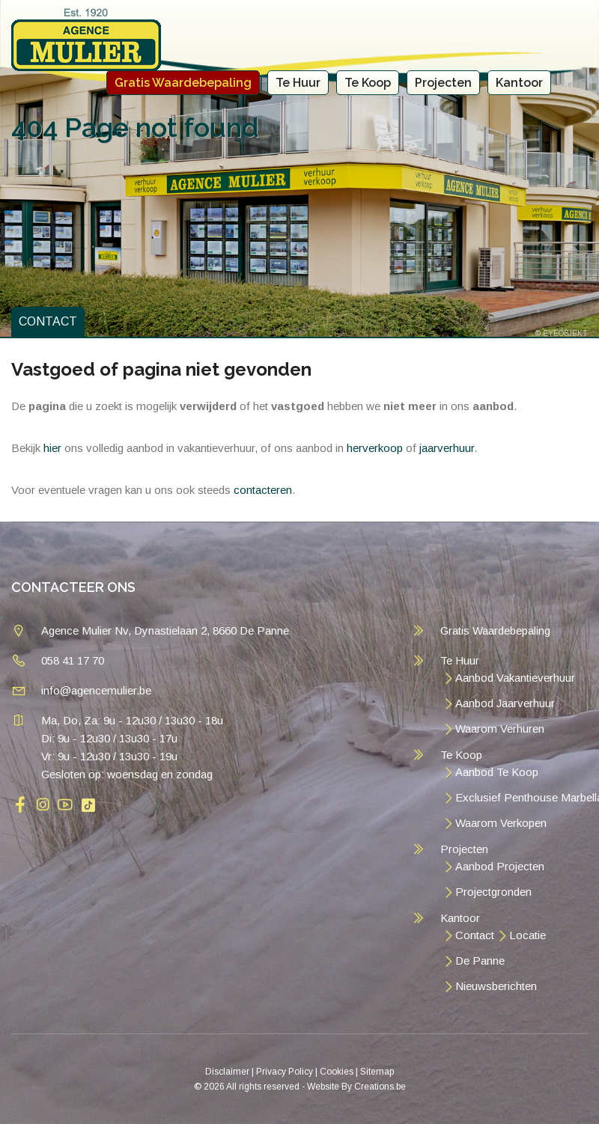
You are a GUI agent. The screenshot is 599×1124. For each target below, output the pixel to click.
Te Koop (367, 83)
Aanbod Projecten (499, 866)
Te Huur (298, 83)
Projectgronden (493, 891)
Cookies (336, 1071)
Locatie (527, 935)
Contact (474, 935)
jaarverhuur (446, 448)
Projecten (443, 83)
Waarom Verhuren (499, 728)
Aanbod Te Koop (496, 772)
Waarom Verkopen (501, 822)
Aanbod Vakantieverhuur (515, 677)
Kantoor (519, 83)
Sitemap (377, 1071)
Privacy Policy (284, 1071)
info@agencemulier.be (96, 690)
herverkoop (375, 448)
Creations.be (380, 1086)
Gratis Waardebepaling (183, 83)
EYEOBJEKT (565, 333)
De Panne (480, 960)
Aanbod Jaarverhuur (505, 703)
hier (52, 448)
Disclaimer (227, 1071)
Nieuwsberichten (496, 986)
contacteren (263, 489)
